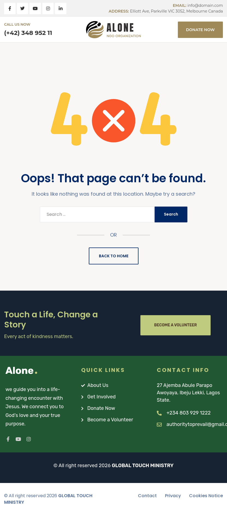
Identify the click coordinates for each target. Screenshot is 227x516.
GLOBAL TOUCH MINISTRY (142, 466)
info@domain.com (205, 5)
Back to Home (113, 256)
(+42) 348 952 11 (28, 33)
